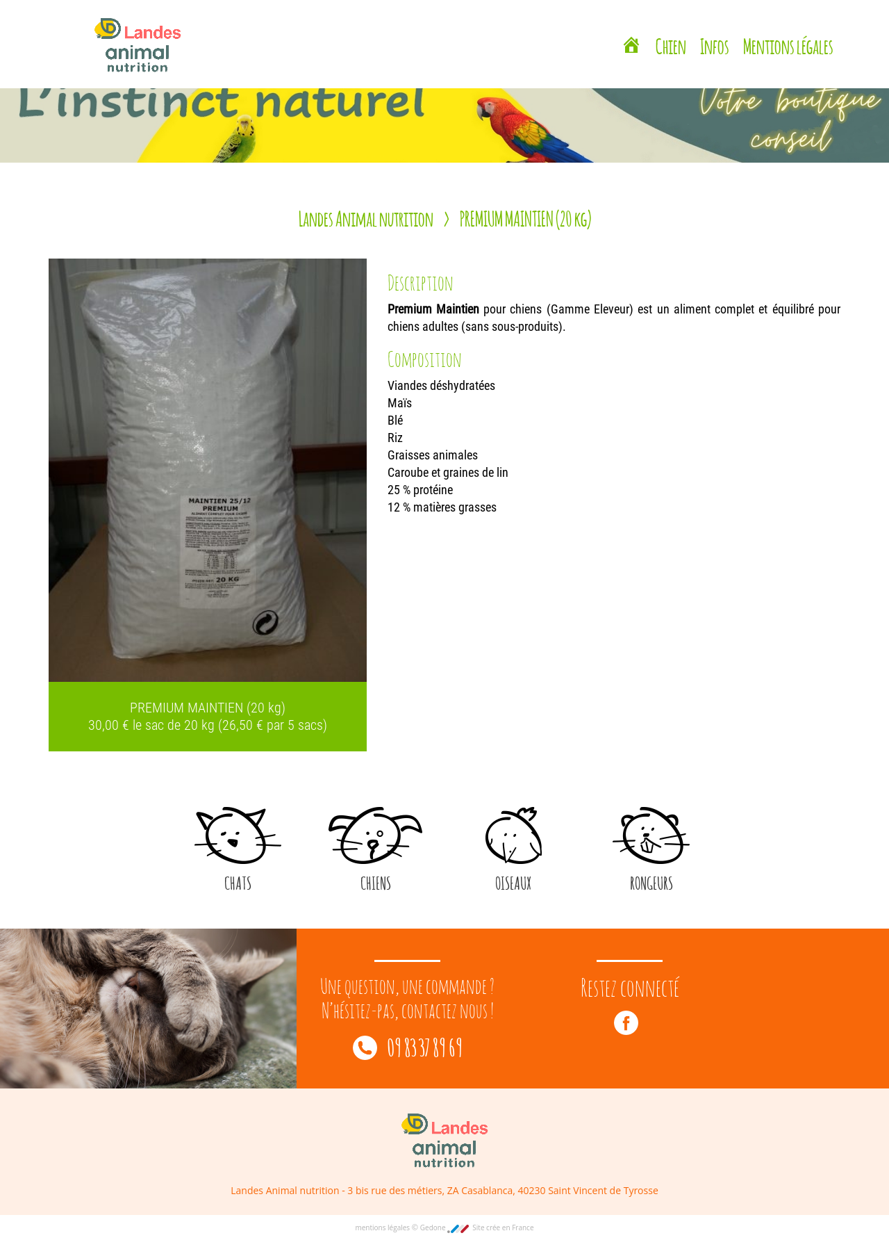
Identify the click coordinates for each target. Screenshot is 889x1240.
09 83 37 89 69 (408, 1046)
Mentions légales (788, 44)
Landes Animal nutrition (366, 217)
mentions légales (383, 1227)
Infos (714, 44)
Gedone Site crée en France (477, 1227)
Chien (671, 44)
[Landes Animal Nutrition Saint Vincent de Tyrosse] (631, 46)
